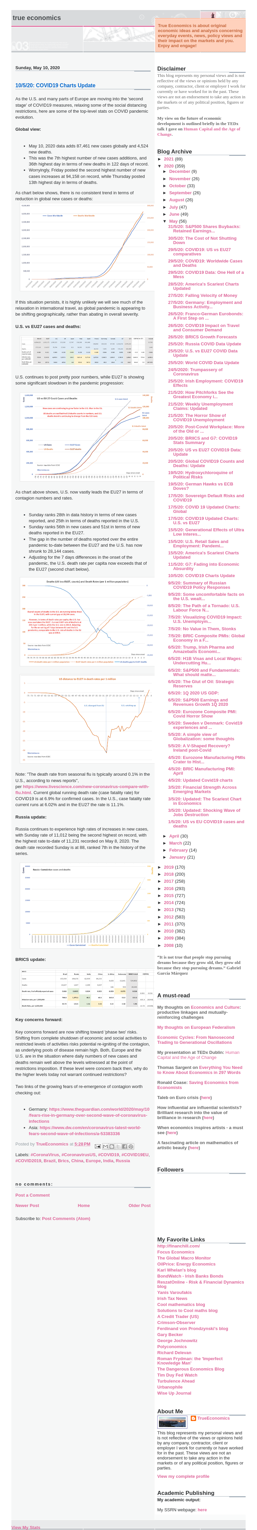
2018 (169, 874)
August (177, 199)
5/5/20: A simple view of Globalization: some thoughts (201, 736)
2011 (169, 923)
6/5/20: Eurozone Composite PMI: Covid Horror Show (202, 714)
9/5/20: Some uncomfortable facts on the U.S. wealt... (206, 596)
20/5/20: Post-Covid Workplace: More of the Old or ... (206, 429)
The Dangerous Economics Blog (190, 1369)
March (176, 843)
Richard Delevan (174, 1352)
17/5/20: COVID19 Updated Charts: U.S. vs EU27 (203, 520)
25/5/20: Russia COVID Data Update (204, 343)
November (180, 178)
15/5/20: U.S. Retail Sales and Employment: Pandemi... (198, 543)
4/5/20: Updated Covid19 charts (200, 780)
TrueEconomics (213, 1418)
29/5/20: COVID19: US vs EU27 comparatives (199, 251)
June (175, 214)
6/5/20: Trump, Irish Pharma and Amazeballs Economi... (201, 649)
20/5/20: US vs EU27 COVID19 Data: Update (204, 452)
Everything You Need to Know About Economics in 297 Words (200, 1070)
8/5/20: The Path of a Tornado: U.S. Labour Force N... (204, 608)
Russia (123, 1160)
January (178, 857)
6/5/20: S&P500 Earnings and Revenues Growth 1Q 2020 (198, 702)
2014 (169, 902)
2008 (169, 945)
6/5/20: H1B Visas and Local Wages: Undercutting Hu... (205, 660)
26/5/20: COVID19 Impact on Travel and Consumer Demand (203, 327)
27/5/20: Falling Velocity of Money (202, 295)
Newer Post (27, 1205)
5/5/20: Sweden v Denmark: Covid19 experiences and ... (205, 725)
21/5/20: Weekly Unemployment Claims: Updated (200, 406)
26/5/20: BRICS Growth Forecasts (202, 336)
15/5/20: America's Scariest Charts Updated (203, 555)
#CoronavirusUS (79, 1154)
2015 (169, 895)
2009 (169, 938)
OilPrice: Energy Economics (186, 1264)
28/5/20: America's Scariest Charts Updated (203, 286)
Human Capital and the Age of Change (198, 1055)
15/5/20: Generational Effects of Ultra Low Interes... (206, 532)
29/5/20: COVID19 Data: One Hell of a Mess (206, 274)
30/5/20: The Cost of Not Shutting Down (202, 240)
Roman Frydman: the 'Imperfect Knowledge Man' (190, 1360)
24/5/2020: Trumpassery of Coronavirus (195, 371)
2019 (169, 867)
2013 (169, 909)
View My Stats (25, 1527)
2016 (169, 888)
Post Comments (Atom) (66, 1218)
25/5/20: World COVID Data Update (203, 362)
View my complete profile (183, 1476)
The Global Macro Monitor (184, 1258)
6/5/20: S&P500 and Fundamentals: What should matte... (204, 672)
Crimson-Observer (176, 1322)
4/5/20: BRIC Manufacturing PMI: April (201, 771)
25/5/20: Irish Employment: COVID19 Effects (205, 383)
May (174, 221)
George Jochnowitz (177, 1340)
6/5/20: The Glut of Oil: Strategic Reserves (201, 683)
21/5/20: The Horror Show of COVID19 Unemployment (197, 417)
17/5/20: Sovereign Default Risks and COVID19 (206, 498)
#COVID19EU (135, 1154)
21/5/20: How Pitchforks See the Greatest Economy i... (201, 394)
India (108, 1160)
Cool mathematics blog (181, 1304)
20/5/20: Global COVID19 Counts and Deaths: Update (206, 463)
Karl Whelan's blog (176, 1270)
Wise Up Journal (174, 1393)
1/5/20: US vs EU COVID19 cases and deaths (206, 824)
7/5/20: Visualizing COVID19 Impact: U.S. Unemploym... (205, 619)
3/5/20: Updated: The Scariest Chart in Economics (204, 801)
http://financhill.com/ (178, 1245)
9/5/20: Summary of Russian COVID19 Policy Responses (199, 585)
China (77, 1160)
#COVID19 (108, 1154)
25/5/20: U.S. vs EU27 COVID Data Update (202, 353)
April (174, 836)
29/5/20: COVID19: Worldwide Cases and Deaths (205, 263)
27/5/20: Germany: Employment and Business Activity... (205, 304)
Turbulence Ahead (176, 1381)
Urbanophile (170, 1387)
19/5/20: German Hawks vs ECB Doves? (200, 486)
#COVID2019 (28, 1160)
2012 (169, 916)
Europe (93, 1160)
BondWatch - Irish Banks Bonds (190, 1276)
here (205, 1097)
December (180, 171)
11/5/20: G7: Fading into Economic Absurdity (203, 566)
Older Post (139, 1205)
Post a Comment (32, 1195)
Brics (63, 1160)
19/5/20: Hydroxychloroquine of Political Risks (200, 474)
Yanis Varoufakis (174, 1292)
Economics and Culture (215, 1007)
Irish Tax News (172, 1298)
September (181, 192)
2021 (169, 158)
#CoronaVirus (45, 1154)
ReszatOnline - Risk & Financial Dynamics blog (200, 1284)
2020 (169, 166)
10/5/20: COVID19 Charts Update (201, 575)
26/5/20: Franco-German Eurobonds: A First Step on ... (205, 316)
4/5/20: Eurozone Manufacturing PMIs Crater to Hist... (206, 759)
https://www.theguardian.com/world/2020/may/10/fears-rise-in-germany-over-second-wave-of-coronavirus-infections (89, 1115)
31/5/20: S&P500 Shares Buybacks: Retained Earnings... (204, 228)
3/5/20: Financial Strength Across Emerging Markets (202, 789)
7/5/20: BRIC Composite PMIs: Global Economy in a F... (206, 638)
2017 (169, 881)
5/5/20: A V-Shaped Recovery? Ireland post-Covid (199, 748)
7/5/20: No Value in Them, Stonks (202, 628)
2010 (169, 931)
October (178, 185)
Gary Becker (170, 1334)
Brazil (50, 1160)
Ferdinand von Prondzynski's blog (192, 1328)
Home (84, 1205)
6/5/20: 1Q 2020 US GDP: (193, 692)
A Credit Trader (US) (178, 1316)
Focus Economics (175, 1251)
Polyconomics (172, 1346)
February (179, 850)
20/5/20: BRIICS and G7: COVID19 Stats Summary (202, 440)
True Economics (37, 17)
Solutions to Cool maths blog (187, 1310)
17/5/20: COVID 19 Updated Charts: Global (204, 509)
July (174, 207)
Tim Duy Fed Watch (177, 1375)
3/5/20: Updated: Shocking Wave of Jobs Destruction (204, 812)
